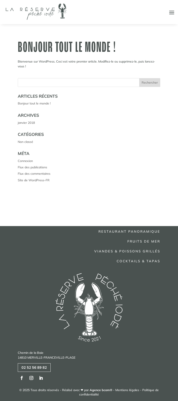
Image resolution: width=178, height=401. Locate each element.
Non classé (25, 142)
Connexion (25, 161)
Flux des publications (32, 167)
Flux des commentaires (34, 174)
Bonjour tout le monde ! (67, 47)
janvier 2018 (26, 123)
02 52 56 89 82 (34, 367)
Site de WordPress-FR (34, 180)
